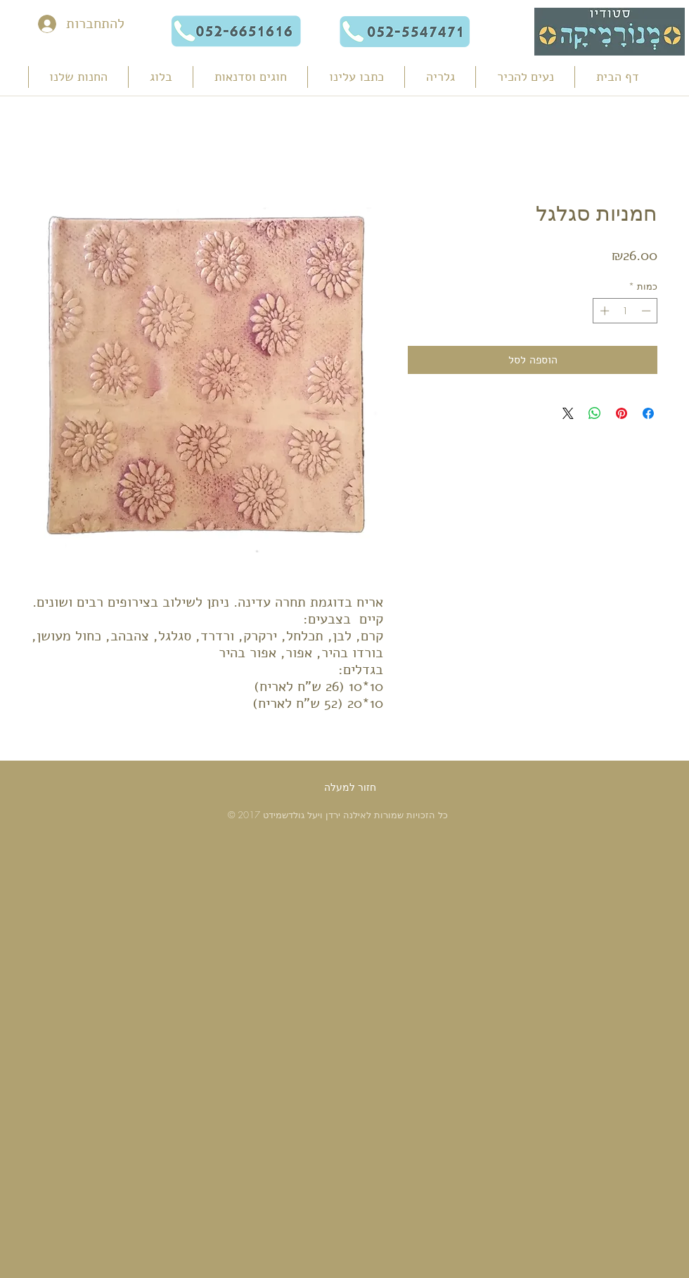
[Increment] (603, 311)
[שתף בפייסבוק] (648, 413)
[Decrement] (647, 311)
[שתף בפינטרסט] (621, 413)
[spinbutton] (625, 311)
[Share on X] (568, 413)
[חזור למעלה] (350, 787)
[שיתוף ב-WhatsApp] (594, 413)
